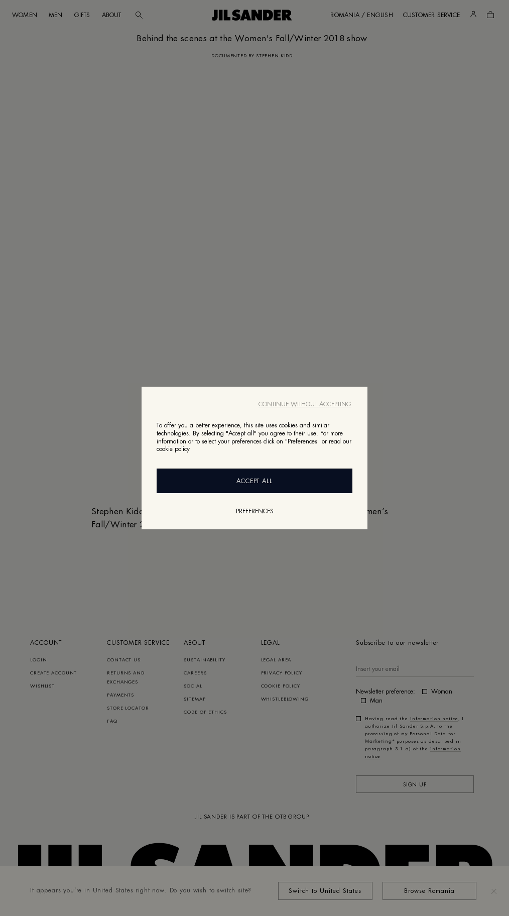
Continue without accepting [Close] (305, 404)
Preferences (255, 511)
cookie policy (173, 449)
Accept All (254, 481)
